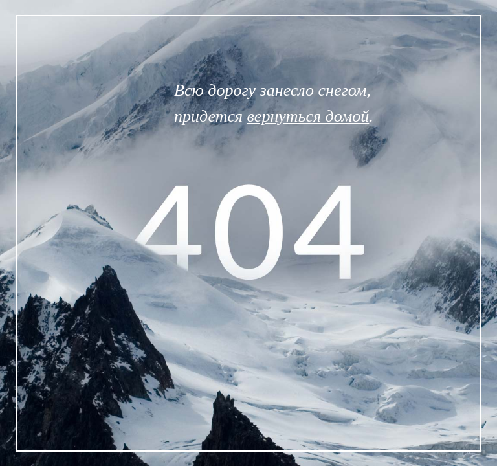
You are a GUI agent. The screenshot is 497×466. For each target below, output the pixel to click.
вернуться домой (308, 116)
